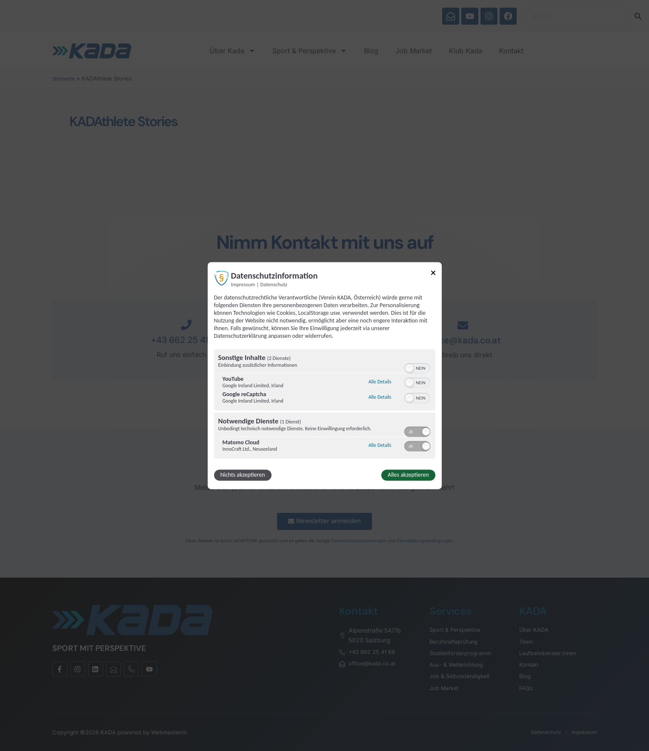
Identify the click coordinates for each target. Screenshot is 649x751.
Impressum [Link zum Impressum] (243, 284)
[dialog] (325, 375)
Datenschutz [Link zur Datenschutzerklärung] (273, 284)
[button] (409, 368)
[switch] (417, 367)
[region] (324, 404)
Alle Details (380, 382)
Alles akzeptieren (408, 474)
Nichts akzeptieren (242, 474)
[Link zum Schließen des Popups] (433, 274)
